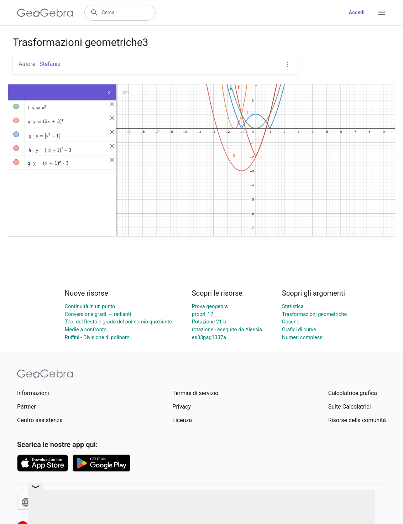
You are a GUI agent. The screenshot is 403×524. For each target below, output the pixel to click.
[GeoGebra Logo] (45, 13)
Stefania (50, 64)
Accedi (357, 13)
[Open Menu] (381, 13)
